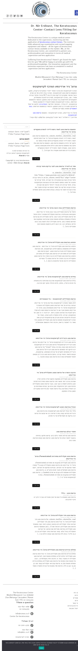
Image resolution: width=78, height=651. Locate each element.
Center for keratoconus (17, 616)
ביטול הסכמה (72, 608)
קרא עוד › (34, 158)
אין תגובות (61, 134)
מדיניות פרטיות (71, 606)
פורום (75, 600)
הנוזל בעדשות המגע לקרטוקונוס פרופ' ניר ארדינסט (54, 407)
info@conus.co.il (20, 613)
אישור (39, 648)
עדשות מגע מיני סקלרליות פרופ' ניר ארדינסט (56, 515)
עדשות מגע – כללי (66, 493)
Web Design (19, 163)
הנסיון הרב (41, 104)
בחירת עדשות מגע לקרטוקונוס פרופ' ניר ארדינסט (54, 276)
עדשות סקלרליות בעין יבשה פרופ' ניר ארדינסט (55, 208)
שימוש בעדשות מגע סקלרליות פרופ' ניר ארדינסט (55, 242)
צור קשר (74, 603)
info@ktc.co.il (21, 632)
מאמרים (74, 598)
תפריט (69, 20)
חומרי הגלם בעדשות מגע (64, 431)
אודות (75, 595)
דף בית (74, 592)
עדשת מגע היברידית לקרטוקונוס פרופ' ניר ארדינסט (54, 338)
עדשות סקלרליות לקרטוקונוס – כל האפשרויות (56, 299)
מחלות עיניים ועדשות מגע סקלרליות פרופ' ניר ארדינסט (52, 550)
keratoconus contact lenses (49, 42)
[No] (75, 646)
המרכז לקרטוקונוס (20, 637)
